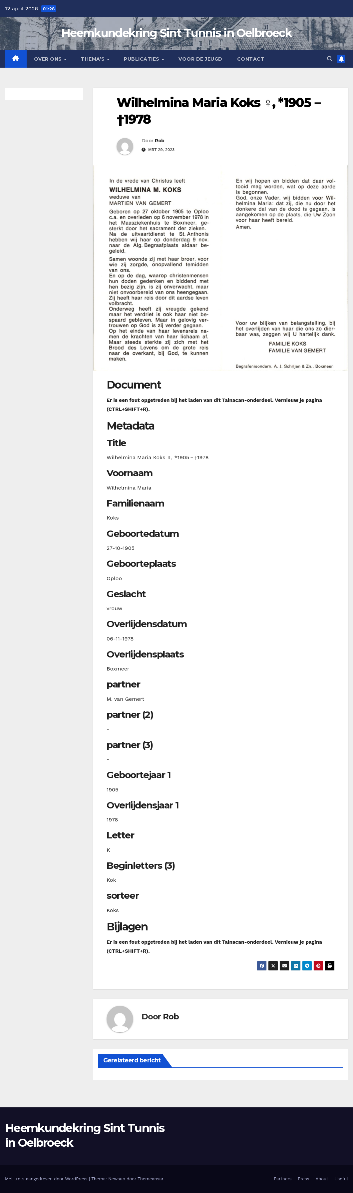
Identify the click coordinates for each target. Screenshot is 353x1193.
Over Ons (49, 59)
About (322, 1178)
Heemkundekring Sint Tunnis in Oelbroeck (176, 33)
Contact (251, 59)
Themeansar (150, 1178)
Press (303, 1178)
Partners (282, 1178)
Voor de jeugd (200, 59)
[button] (329, 59)
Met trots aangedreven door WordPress (47, 1178)
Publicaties (142, 59)
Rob (159, 141)
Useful (341, 1178)
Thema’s (93, 59)
